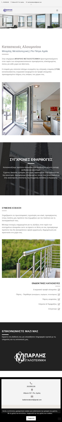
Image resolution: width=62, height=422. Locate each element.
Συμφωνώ (31, 418)
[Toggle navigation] (57, 10)
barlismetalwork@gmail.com (35, 2)
